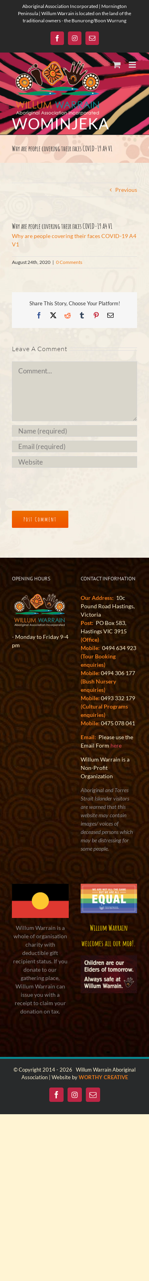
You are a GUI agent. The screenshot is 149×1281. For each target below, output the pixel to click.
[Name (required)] (74, 431)
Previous (126, 189)
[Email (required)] (74, 446)
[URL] (74, 462)
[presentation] (66, 486)
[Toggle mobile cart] (117, 65)
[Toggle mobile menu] (133, 65)
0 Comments (69, 262)
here (116, 745)
